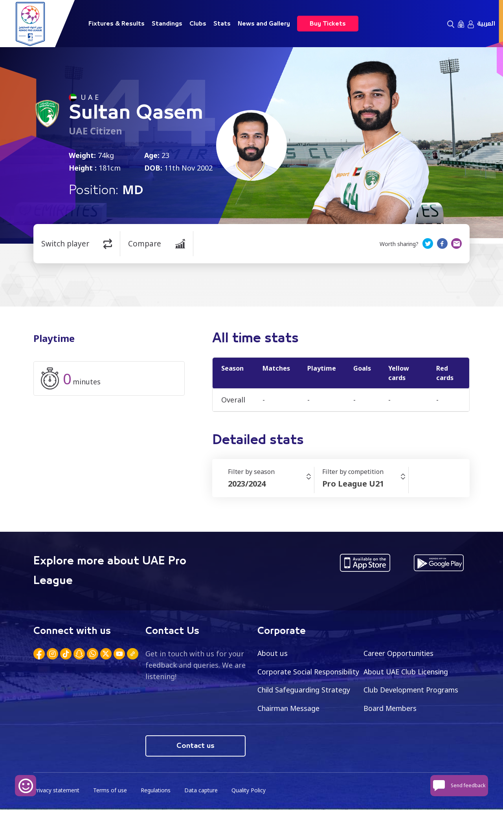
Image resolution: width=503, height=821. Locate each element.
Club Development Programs (306, 708)
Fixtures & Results (116, 23)
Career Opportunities (400, 653)
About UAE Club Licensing (407, 671)
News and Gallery (264, 23)
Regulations (157, 801)
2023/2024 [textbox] (247, 483)
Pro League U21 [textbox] (353, 483)
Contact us (195, 757)
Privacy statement (57, 801)
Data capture (203, 801)
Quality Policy (251, 801)
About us (272, 653)
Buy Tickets (328, 23)
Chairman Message (395, 708)
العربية (486, 23)
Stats (222, 23)
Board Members (284, 727)
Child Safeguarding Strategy (411, 690)
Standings (167, 23)
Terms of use (111, 801)
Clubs (197, 23)
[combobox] (271, 483)
